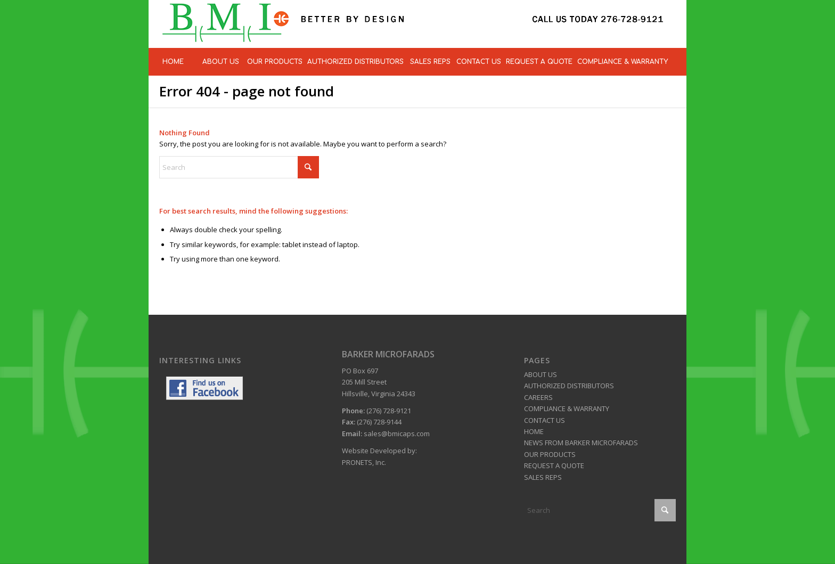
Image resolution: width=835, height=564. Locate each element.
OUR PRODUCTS (550, 454)
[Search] (239, 167)
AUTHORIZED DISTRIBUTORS (569, 385)
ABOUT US (540, 374)
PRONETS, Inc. (364, 462)
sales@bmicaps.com (397, 433)
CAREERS (538, 397)
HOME (534, 431)
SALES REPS (543, 477)
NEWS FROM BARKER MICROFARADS (581, 442)
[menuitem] (173, 61)
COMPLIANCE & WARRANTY (566, 408)
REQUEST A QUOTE (554, 465)
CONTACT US (544, 420)
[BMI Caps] (412, 24)
